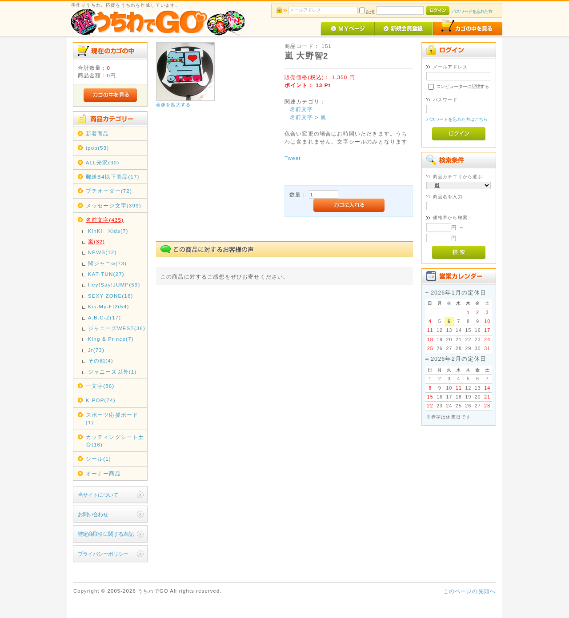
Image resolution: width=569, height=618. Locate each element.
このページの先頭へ (469, 591)
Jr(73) (96, 350)
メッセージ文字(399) (113, 205)
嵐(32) (96, 241)
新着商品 (97, 133)
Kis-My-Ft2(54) (108, 306)
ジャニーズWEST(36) (116, 328)
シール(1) (98, 459)
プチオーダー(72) (109, 191)
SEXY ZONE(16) (110, 296)
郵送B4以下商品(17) (113, 176)
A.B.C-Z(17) (104, 317)
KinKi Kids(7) (108, 231)
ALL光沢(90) (103, 162)
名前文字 (301, 109)
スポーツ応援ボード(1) (112, 418)
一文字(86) (100, 386)
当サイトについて (98, 495)
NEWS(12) (102, 252)
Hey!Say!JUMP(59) (114, 284)
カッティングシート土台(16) (115, 440)
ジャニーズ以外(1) (112, 372)
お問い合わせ (93, 514)
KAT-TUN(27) (106, 274)
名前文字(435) (105, 220)
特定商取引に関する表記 (106, 534)
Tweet (292, 158)
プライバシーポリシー (103, 554)
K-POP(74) (101, 400)
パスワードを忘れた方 (472, 11)
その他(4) (100, 360)
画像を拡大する (173, 104)
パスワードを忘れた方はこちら (457, 119)
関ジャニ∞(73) (107, 263)
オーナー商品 (103, 473)
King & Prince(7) (111, 339)
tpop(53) (97, 148)
